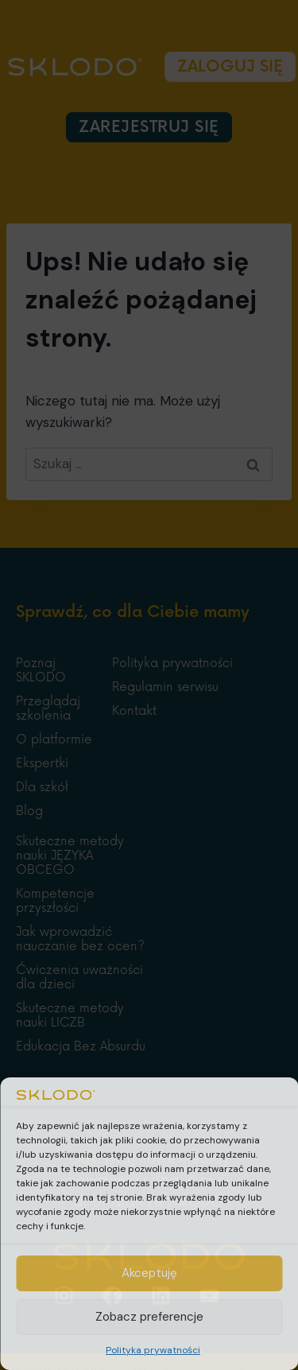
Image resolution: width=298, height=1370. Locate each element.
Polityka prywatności (153, 1350)
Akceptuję (149, 1273)
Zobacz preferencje (149, 1317)
